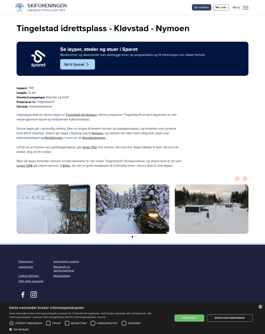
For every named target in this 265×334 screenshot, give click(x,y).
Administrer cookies (66, 262)
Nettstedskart (61, 276)
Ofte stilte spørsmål (30, 281)
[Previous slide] (237, 179)
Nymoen (97, 133)
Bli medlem (201, 7)
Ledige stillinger (28, 276)
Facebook (22, 294)
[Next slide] (244, 179)
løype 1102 (89, 147)
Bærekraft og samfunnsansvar (63, 268)
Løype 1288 (25, 166)
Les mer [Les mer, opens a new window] (101, 317)
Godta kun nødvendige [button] (230, 317)
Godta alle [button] (189, 317)
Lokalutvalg (25, 267)
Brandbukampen (94, 138)
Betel (66, 166)
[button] (242, 7)
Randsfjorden (54, 138)
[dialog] (132, 318)
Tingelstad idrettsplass (81, 115)
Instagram (33, 294)
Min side (220, 7)
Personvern (25, 262)
